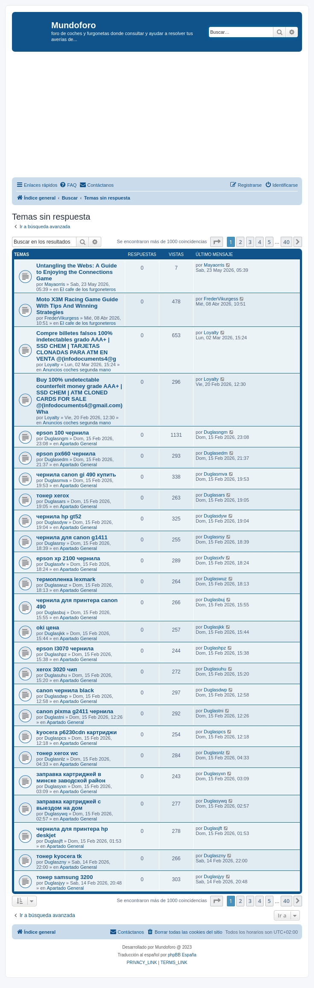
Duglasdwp (55, 696)
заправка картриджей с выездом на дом (68, 804)
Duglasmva (56, 480)
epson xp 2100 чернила (68, 558)
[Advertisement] (163, 116)
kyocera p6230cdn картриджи (76, 732)
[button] (216, 242)
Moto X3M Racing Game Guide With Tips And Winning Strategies (77, 305)
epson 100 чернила (62, 432)
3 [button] (250, 242)
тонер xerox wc (57, 753)
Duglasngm (56, 438)
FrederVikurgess (61, 318)
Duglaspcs (55, 738)
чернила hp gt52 (58, 516)
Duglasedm (56, 459)
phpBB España (182, 955)
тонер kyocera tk (59, 856)
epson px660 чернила (65, 453)
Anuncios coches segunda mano (77, 369)
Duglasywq (55, 813)
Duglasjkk (54, 633)
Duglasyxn (55, 786)
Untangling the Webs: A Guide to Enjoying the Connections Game (76, 272)
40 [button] (286, 242)
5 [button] (269, 242)
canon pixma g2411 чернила (74, 711)
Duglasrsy (54, 543)
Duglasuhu (55, 675)
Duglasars (55, 501)
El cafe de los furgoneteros (88, 289)
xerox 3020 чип (56, 669)
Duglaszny (55, 861)
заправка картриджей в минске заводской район (71, 777)
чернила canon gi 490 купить (76, 474)
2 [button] (240, 242)
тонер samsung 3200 (64, 877)
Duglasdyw (55, 522)
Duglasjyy (54, 882)
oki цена (47, 627)
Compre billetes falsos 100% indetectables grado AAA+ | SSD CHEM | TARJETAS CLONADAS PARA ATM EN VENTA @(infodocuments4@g (76, 346)
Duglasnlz (54, 759)
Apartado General (78, 443)
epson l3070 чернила (65, 648)
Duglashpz (55, 654)
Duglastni (54, 717)
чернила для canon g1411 (72, 537)
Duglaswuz (55, 585)
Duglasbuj (54, 612)
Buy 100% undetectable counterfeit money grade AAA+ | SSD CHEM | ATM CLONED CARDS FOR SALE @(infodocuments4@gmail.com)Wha (79, 395)
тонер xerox (52, 495)
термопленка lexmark (65, 579)
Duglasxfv (54, 564)
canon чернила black (65, 690)
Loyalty (51, 364)
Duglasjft (53, 841)
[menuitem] (67, 185)
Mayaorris (54, 284)
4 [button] (259, 242)
